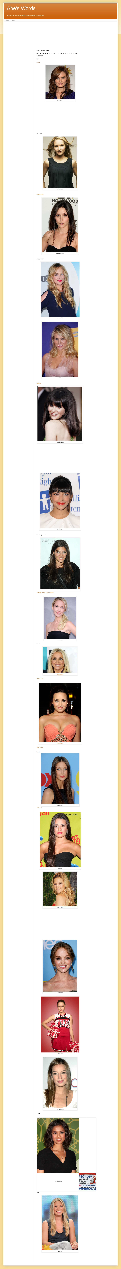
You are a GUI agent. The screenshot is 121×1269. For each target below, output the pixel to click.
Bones (38, 62)
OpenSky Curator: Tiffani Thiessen (45, 592)
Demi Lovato (60, 743)
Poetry (13, 20)
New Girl (39, 383)
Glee (38, 752)
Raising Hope (40, 194)
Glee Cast (39, 807)
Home (7, 20)
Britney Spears (60, 674)
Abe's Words (21, 8)
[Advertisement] (60, 35)
